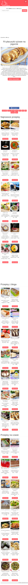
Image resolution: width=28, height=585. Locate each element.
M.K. (27, 582)
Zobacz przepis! (5, 138)
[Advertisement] (13, 24)
